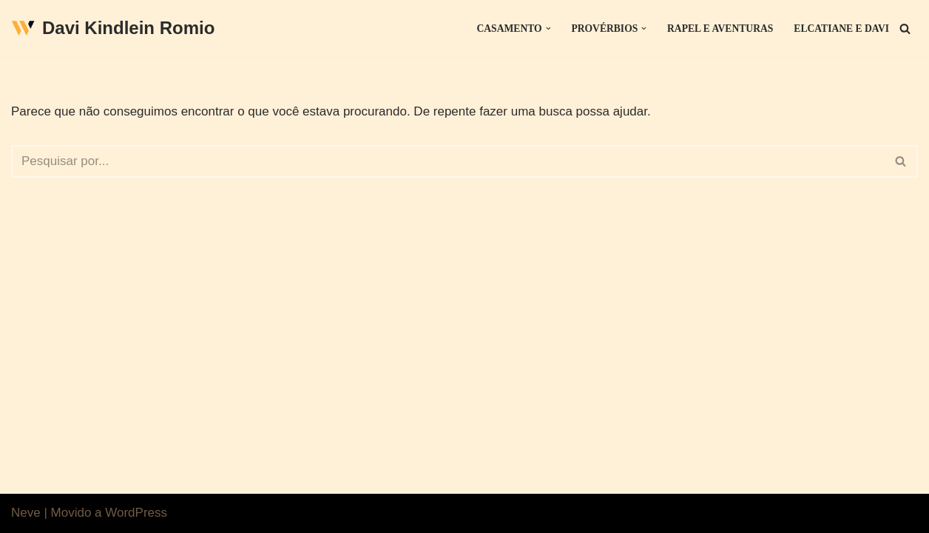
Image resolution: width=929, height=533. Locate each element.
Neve (26, 513)
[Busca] (905, 28)
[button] (548, 28)
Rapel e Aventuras (720, 28)
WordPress (136, 513)
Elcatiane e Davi (841, 28)
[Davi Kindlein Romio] (112, 28)
